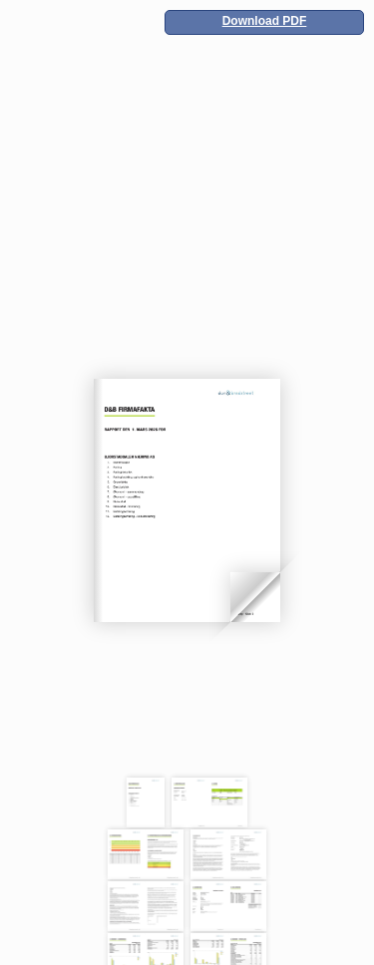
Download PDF (264, 21)
